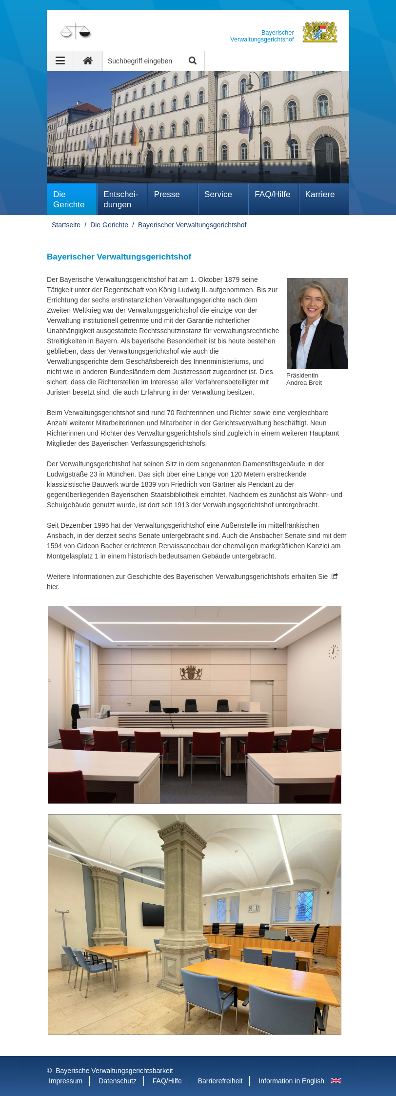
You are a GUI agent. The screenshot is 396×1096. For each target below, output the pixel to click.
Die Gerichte (69, 199)
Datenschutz (118, 1081)
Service (218, 194)
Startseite (66, 225)
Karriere (320, 194)
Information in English (291, 1081)
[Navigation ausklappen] (60, 61)
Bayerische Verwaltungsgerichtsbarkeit (114, 1071)
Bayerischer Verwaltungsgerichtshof (192, 225)
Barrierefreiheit (220, 1081)
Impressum (65, 1081)
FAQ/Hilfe (272, 194)
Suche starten (192, 61)
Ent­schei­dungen (120, 199)
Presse (167, 194)
